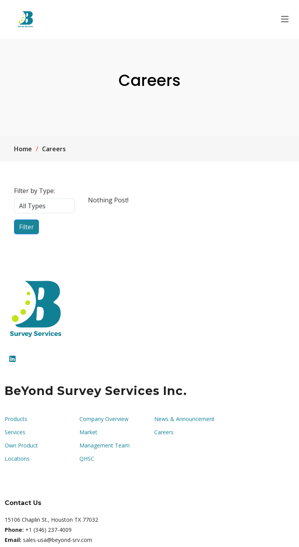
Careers (164, 432)
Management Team (104, 445)
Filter (26, 229)
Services (15, 432)
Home (23, 149)
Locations (17, 458)
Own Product (21, 445)
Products (16, 419)
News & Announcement (184, 419)
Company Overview (103, 419)
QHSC (86, 458)
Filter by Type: (34, 193)
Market (88, 432)
